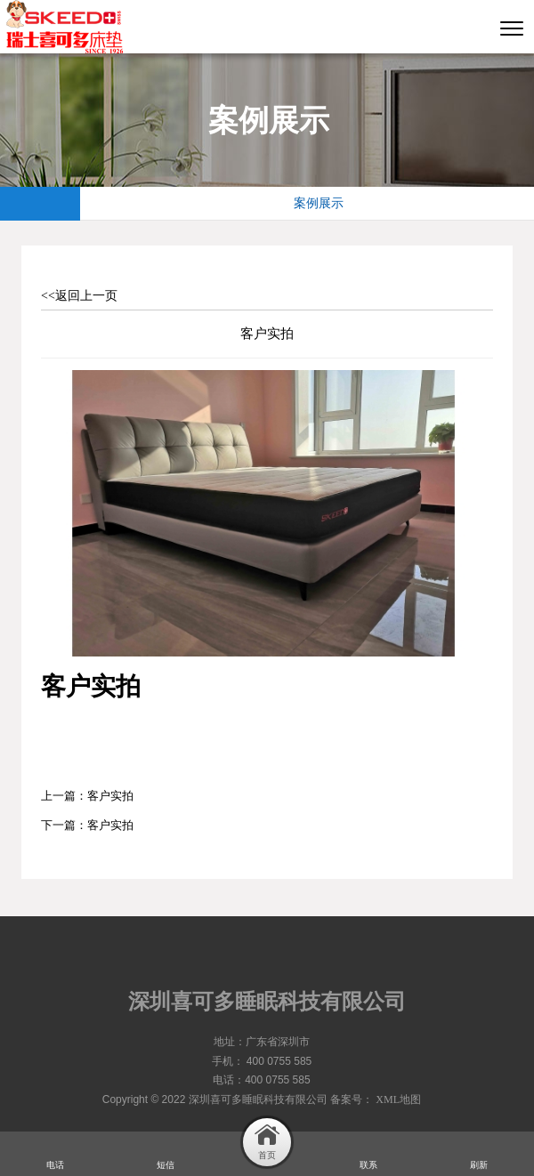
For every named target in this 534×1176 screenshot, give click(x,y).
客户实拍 (110, 795)
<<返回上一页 (79, 295)
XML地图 (398, 1099)
